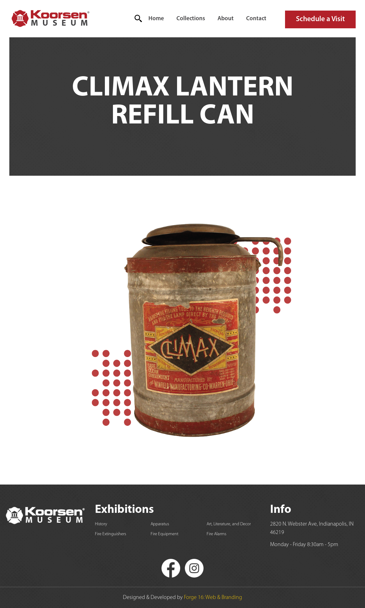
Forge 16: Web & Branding (213, 598)
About (226, 19)
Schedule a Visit (320, 19)
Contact (256, 19)
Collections (190, 19)
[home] (50, 19)
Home (156, 19)
